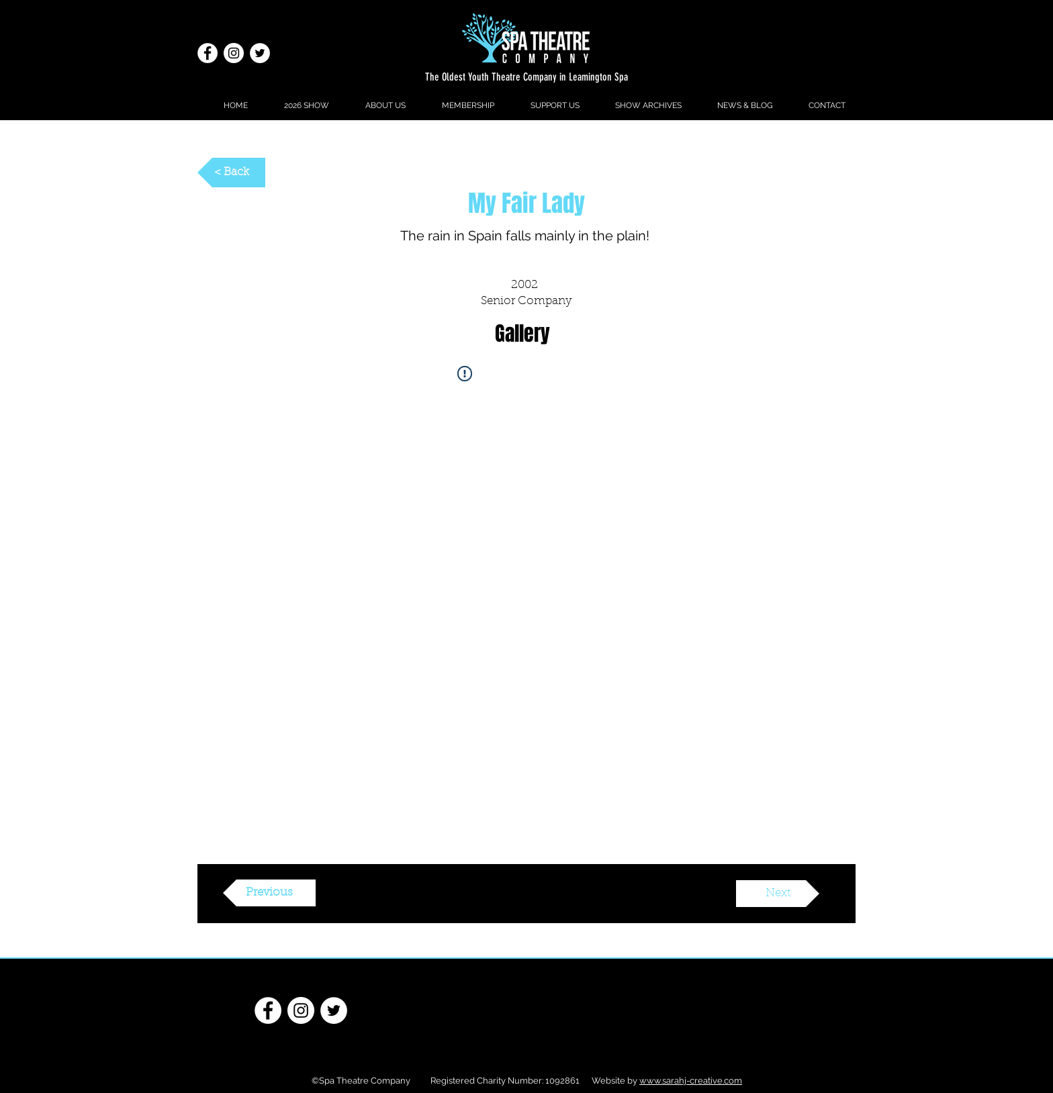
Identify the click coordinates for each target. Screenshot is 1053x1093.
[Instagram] (234, 53)
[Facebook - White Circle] (207, 53)
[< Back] (231, 172)
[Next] (777, 893)
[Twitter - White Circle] (260, 53)
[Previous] (269, 893)
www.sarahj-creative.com (690, 1081)
